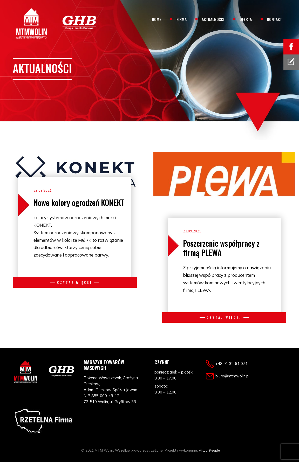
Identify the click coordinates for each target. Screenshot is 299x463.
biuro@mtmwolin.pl (235, 376)
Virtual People (209, 451)
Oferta (246, 19)
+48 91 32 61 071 (233, 364)
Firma (181, 19)
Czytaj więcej (75, 281)
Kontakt (274, 19)
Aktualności (213, 19)
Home (156, 19)
